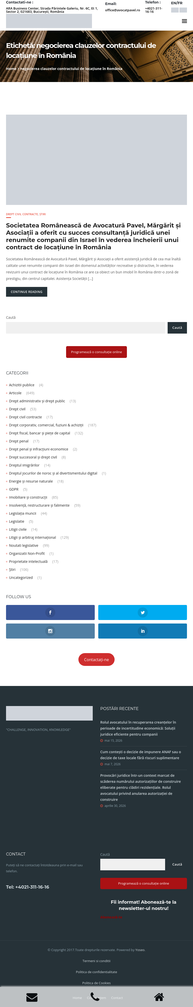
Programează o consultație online (96, 352)
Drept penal (18, 441)
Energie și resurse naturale (31, 481)
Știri (42, 214)
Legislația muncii (22, 513)
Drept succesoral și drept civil (33, 457)
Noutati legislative (23, 545)
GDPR (13, 489)
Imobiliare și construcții (28, 497)
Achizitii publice (21, 384)
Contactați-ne (96, 659)
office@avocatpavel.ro (122, 10)
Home (11, 68)
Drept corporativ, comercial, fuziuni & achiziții (46, 425)
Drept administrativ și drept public (37, 401)
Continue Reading (26, 292)
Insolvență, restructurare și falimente (39, 505)
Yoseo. (140, 950)
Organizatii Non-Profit (27, 553)
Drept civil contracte (22, 214)
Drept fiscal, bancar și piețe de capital (39, 433)
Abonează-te (111, 917)
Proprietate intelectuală (28, 561)
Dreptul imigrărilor (24, 465)
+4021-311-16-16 (153, 10)
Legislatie (16, 521)
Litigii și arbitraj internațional (32, 537)
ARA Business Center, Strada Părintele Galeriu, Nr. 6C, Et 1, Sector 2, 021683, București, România (52, 10)
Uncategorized (21, 577)
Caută (11, 317)
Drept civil (17, 409)
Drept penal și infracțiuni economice (38, 449)
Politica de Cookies (96, 983)
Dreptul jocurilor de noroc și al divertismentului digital (53, 473)
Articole (15, 393)
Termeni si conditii (96, 961)
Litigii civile (18, 529)
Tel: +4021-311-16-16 (27, 887)
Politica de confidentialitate (96, 972)
